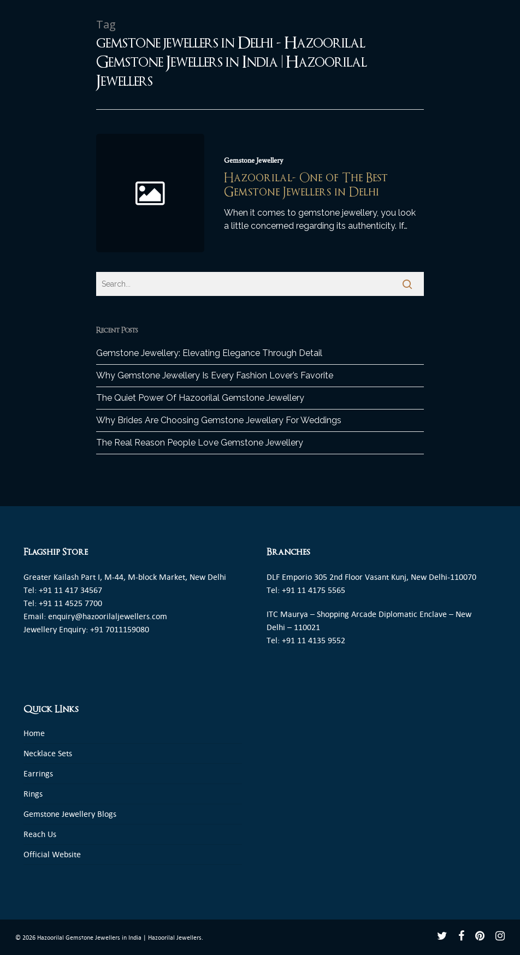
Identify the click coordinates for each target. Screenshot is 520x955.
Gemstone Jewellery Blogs (69, 813)
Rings (33, 793)
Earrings (38, 773)
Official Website (52, 854)
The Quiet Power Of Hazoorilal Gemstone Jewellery (200, 398)
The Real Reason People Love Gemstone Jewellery (199, 442)
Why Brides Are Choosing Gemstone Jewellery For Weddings (218, 420)
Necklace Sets (47, 753)
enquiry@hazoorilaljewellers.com (107, 616)
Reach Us (39, 834)
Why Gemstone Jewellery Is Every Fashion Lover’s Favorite (214, 375)
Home (34, 733)
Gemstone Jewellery (253, 160)
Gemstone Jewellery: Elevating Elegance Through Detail (209, 353)
